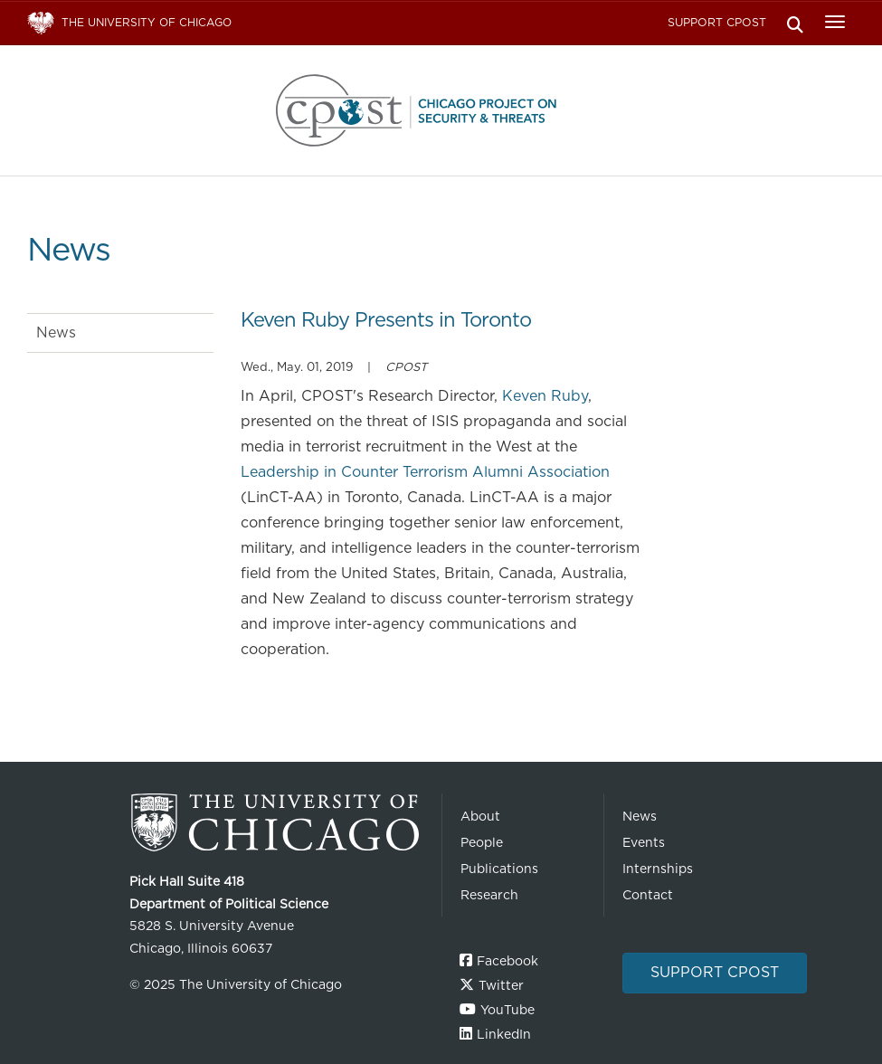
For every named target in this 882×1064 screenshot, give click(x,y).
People (481, 842)
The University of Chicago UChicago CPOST (441, 110)
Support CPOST (717, 22)
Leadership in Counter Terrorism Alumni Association (425, 471)
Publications (499, 868)
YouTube (507, 1009)
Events (643, 842)
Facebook (507, 961)
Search (794, 23)
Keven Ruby (545, 395)
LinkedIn (504, 1034)
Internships (657, 868)
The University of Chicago (278, 822)
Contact (647, 895)
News (56, 332)
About (480, 816)
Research (489, 895)
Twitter (501, 985)
